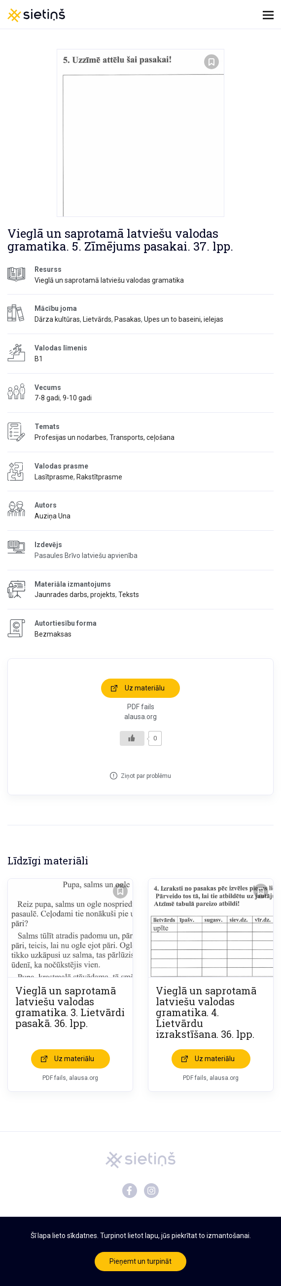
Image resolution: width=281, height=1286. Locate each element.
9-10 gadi (77, 398)
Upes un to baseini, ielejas (183, 319)
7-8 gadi (47, 398)
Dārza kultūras (57, 319)
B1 (39, 359)
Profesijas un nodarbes (70, 437)
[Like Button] (132, 738)
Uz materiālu (145, 688)
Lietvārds (97, 319)
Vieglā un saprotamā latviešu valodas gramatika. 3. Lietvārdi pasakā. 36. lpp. (70, 1006)
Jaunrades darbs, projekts (75, 595)
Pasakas (127, 319)
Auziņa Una (52, 516)
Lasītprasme (54, 477)
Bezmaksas (53, 634)
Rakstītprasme (99, 477)
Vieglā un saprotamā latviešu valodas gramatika (109, 280)
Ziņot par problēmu (146, 775)
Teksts (128, 595)
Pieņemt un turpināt (140, 1261)
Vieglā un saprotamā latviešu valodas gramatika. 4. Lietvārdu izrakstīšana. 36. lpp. (206, 1012)
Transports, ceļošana (142, 437)
